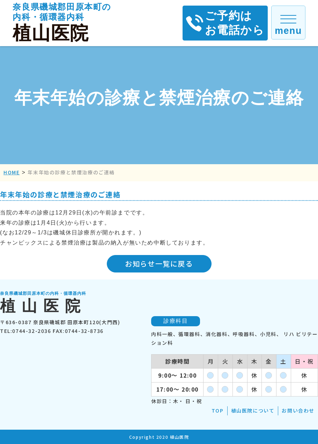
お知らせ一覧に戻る (159, 264)
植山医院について (253, 410)
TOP (218, 410)
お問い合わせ (298, 410)
